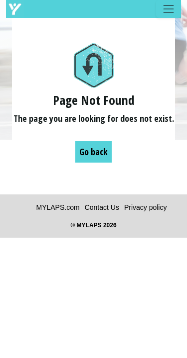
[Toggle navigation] (168, 9)
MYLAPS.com (58, 207)
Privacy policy (145, 207)
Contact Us (102, 207)
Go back (93, 152)
